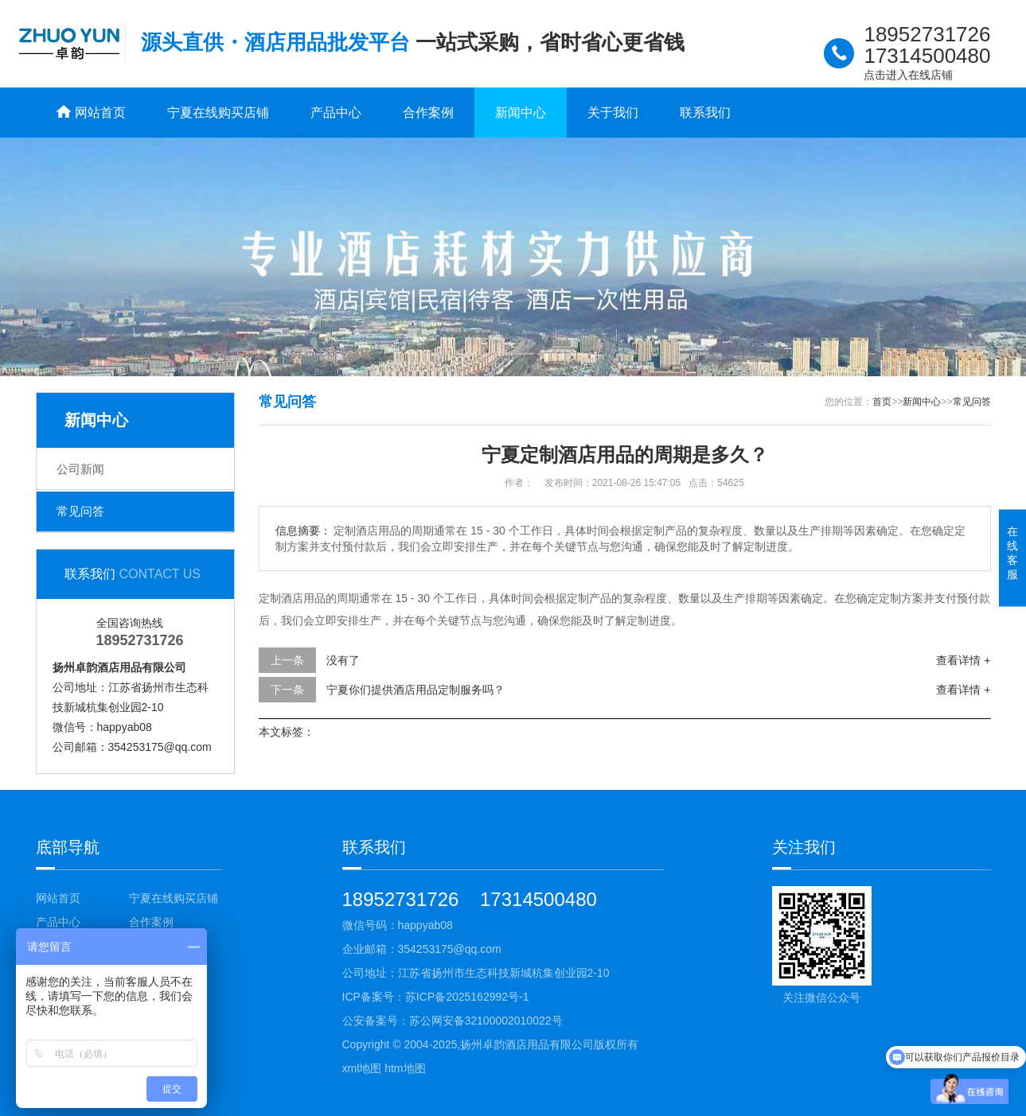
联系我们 (705, 112)
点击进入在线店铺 (908, 74)
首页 (881, 401)
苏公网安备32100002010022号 (486, 1020)
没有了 (343, 660)
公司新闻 (80, 469)
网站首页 (58, 898)
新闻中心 (520, 112)
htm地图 (404, 1068)
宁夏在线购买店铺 (218, 112)
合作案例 (428, 112)
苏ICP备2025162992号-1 (467, 996)
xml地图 (362, 1068)
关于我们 (612, 112)
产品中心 (335, 112)
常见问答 (80, 511)
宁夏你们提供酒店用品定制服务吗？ (415, 689)
